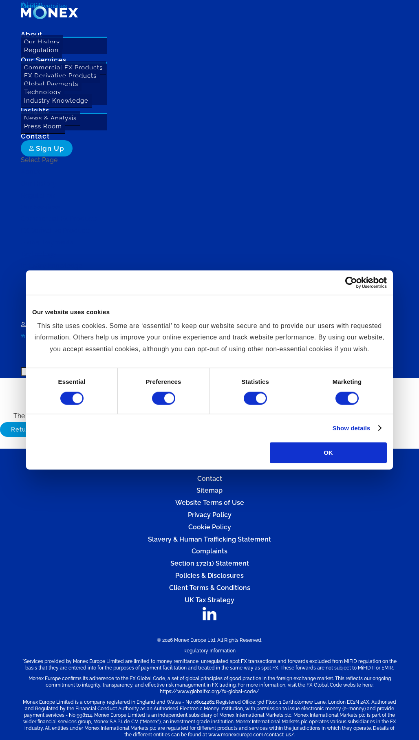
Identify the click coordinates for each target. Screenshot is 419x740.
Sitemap (209, 490)
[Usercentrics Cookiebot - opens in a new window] (351, 282)
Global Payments (51, 84)
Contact (209, 478)
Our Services (40, 207)
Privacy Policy (210, 515)
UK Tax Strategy (209, 600)
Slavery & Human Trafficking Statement (209, 539)
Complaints (209, 551)
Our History (42, 42)
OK (328, 452)
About (30, 172)
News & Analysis (50, 118)
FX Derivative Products (60, 75)
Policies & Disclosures (209, 575)
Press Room (43, 126)
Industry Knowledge (56, 100)
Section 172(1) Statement (209, 563)
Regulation (41, 50)
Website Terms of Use (209, 503)
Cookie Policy (209, 527)
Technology (42, 92)
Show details (351, 428)
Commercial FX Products (63, 67)
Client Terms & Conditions (209, 588)
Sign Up (46, 148)
